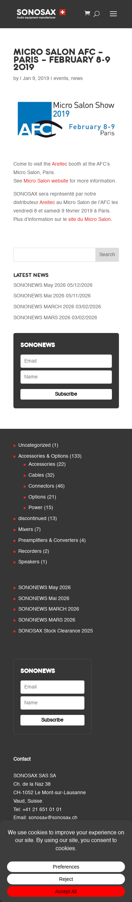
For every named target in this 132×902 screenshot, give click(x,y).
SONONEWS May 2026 (39, 285)
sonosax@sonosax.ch (53, 817)
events (61, 78)
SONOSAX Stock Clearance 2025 (55, 631)
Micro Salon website (46, 181)
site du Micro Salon (89, 219)
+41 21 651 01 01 (42, 809)
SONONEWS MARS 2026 (41, 317)
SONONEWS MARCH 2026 (43, 306)
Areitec (59, 164)
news (77, 78)
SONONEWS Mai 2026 (38, 296)
